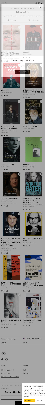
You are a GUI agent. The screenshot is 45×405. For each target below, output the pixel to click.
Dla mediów (5, 373)
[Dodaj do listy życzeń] (19, 27)
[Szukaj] (6, 3)
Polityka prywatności (22, 385)
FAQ (24, 370)
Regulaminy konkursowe (10, 376)
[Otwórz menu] (2, 3)
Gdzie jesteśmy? (7, 370)
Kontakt (26, 373)
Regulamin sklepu (7, 385)
